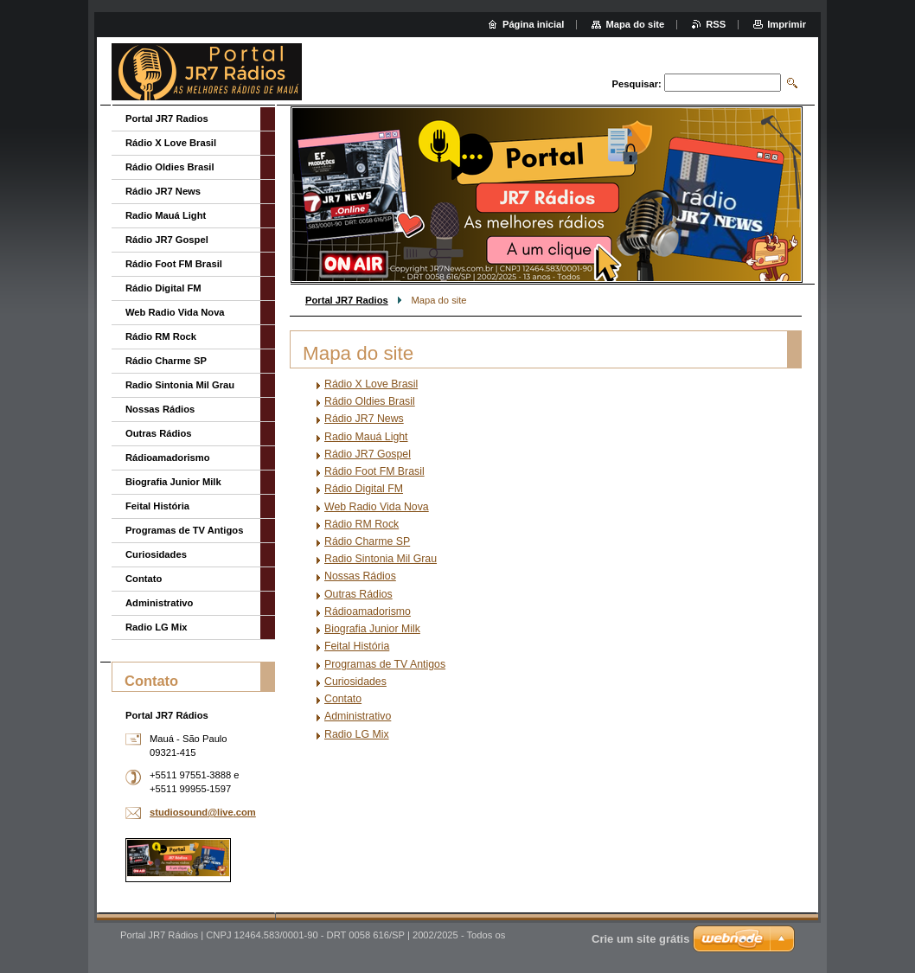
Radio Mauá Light (366, 437)
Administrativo (357, 716)
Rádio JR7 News (364, 419)
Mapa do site (634, 24)
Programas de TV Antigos (384, 664)
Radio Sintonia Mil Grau (380, 559)
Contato (343, 699)
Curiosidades (355, 681)
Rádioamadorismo (367, 611)
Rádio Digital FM (363, 489)
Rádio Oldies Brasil (369, 401)
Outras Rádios (358, 594)
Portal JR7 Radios (346, 300)
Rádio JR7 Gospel (367, 454)
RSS (716, 24)
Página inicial (533, 24)
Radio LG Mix (356, 734)
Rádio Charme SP (367, 541)
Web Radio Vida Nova (376, 507)
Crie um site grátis (640, 938)
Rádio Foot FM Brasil (374, 471)
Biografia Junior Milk (372, 629)
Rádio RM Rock (361, 524)
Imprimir (786, 24)
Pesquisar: (637, 84)
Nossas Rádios (360, 576)
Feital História (356, 646)
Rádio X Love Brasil (371, 384)
